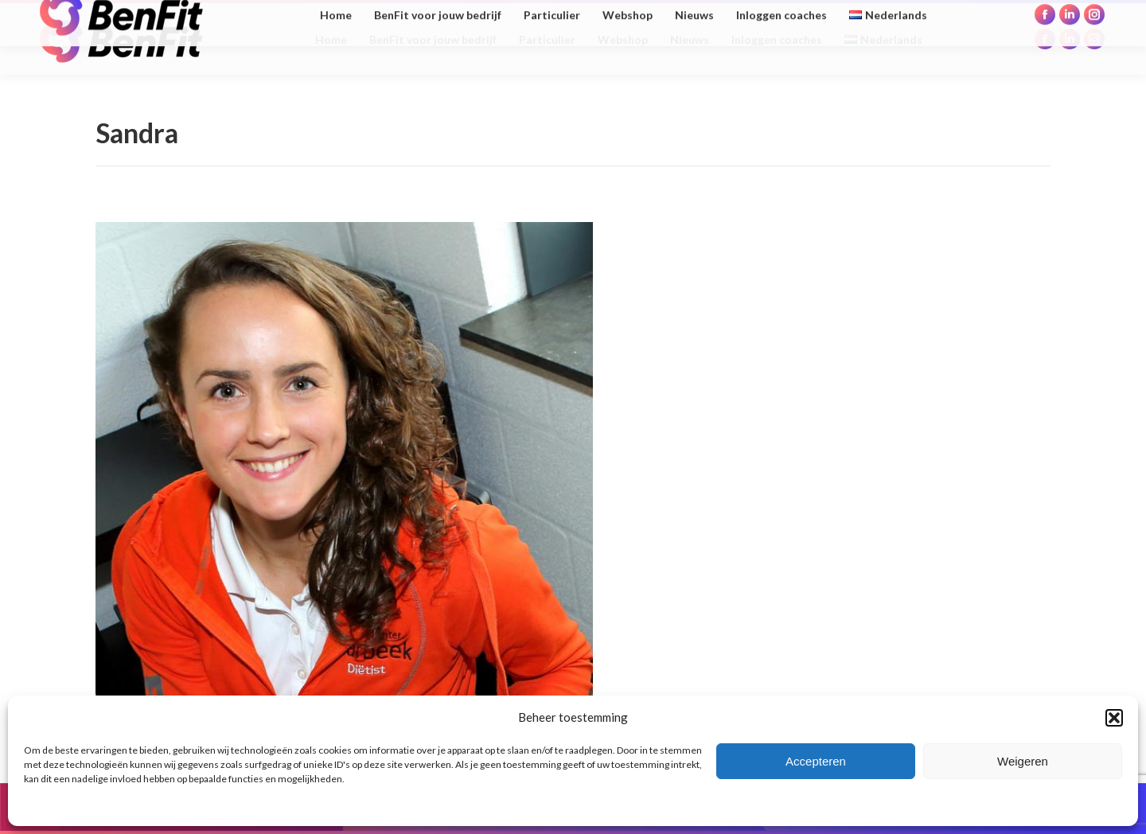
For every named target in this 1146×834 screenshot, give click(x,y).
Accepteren (815, 761)
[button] (1114, 718)
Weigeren (1022, 761)
